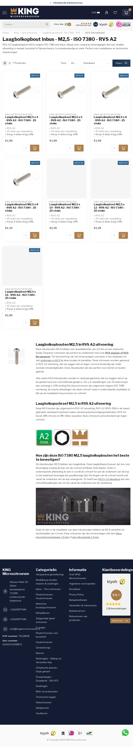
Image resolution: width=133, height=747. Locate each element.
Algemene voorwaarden (82, 583)
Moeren (40, 653)
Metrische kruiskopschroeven (46, 605)
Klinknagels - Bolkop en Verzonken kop (48, 660)
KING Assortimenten (47, 691)
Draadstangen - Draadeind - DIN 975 (47, 678)
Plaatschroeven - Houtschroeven (45, 596)
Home (6, 32)
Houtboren (41, 713)
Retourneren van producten (78, 618)
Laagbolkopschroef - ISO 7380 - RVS (61, 32)
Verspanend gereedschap (50, 574)
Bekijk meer (120, 620)
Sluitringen (42, 686)
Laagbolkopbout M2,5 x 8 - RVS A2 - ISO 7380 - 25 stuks (21, 207)
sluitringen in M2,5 (50, 360)
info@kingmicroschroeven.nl (25, 629)
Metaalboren (43, 613)
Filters (121, 63)
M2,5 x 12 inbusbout (109, 479)
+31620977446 (18, 609)
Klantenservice (77, 611)
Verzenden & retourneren (83, 605)
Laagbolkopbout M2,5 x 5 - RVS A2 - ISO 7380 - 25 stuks (65, 120)
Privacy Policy (76, 594)
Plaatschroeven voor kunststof (47, 634)
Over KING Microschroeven (77, 576)
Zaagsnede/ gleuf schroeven (45, 620)
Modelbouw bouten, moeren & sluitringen (47, 581)
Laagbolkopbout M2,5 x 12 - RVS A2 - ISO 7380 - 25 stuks (109, 207)
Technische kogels (46, 697)
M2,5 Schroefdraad (95, 32)
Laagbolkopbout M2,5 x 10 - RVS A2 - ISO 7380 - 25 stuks (65, 207)
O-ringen (41, 627)
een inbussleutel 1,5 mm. (85, 537)
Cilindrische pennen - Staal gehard (47, 669)
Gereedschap (43, 647)
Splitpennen (42, 708)
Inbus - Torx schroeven (25, 32)
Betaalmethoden (78, 600)
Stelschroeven (43, 702)
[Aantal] (25, 148)
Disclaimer (74, 589)
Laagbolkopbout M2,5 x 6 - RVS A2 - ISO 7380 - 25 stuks (110, 120)
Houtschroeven (44, 642)
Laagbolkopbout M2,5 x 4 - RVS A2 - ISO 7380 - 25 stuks (21, 120)
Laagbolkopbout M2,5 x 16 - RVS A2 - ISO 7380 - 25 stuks (20, 295)
